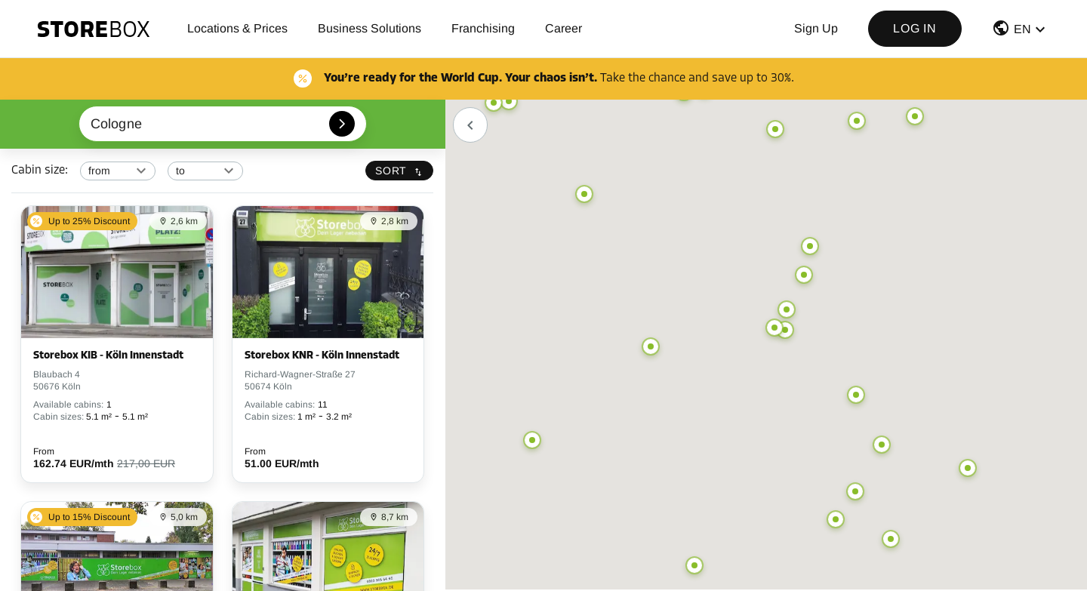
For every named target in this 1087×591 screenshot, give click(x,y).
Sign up (816, 28)
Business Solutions (369, 28)
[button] (1020, 31)
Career (563, 28)
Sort (399, 171)
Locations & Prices (237, 28)
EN (1022, 29)
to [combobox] (180, 171)
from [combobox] (99, 171)
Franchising (483, 28)
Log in (915, 28)
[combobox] (223, 124)
